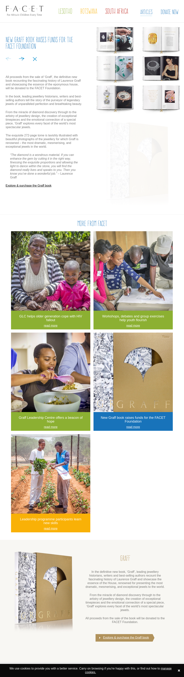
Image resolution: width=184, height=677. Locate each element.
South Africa (116, 11)
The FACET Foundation (22, 20)
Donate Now (169, 12)
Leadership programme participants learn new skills (50, 521)
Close (35, 59)
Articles (146, 12)
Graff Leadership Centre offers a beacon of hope (51, 419)
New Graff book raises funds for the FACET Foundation (133, 419)
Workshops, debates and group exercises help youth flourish (133, 318)
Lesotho (65, 11)
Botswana (88, 11)
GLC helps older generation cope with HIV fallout (50, 318)
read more (51, 325)
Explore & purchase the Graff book (28, 185)
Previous (8, 59)
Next (21, 59)
